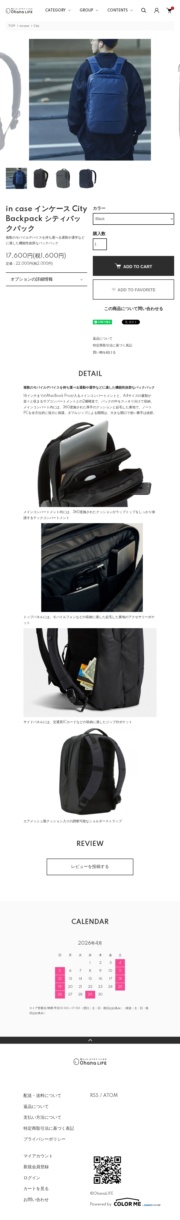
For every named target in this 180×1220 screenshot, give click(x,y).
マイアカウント (38, 1156)
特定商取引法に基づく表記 (112, 345)
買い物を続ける (104, 352)
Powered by (123, 1202)
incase (24, 25)
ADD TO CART (133, 266)
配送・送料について (42, 1095)
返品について (102, 339)
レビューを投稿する (90, 866)
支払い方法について (42, 1117)
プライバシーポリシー (44, 1139)
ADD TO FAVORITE (133, 290)
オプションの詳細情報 (32, 279)
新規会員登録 (36, 1167)
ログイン (31, 1178)
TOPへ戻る (90, 1040)
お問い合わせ (36, 1199)
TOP (11, 25)
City (36, 25)
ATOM (110, 1095)
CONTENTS (117, 10)
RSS (94, 1095)
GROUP (86, 10)
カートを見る (36, 1188)
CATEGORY (55, 10)
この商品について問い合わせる (133, 309)
